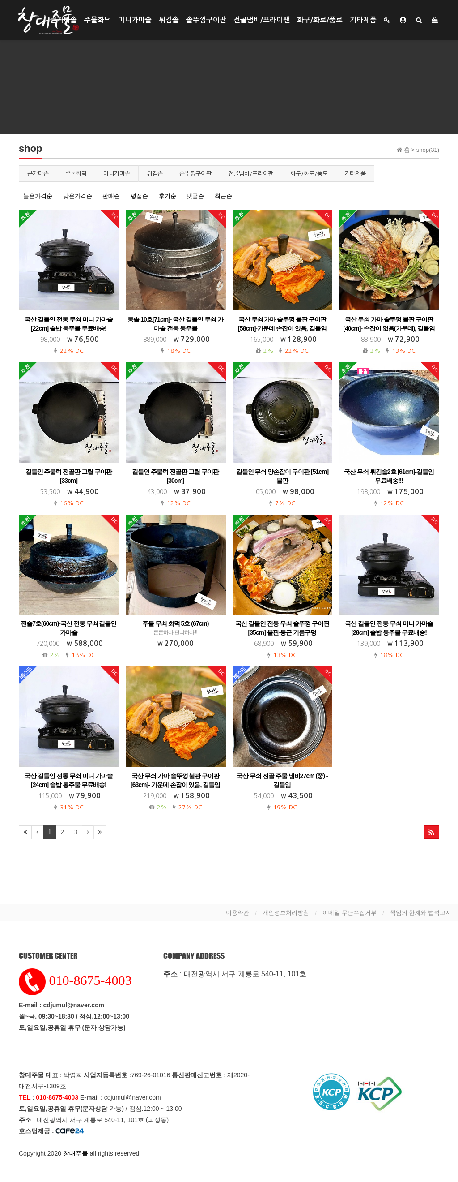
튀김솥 (169, 20)
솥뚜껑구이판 (206, 20)
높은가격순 (37, 196)
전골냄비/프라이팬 (261, 20)
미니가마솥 (135, 20)
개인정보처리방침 (286, 912)
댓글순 (195, 196)
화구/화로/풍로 (320, 20)
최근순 (223, 196)
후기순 (167, 196)
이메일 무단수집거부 (349, 912)
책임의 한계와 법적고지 (420, 912)
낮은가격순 (77, 196)
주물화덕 (97, 20)
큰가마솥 (63, 20)
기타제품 (363, 20)
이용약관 (237, 912)
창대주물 (75, 1153)
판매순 (111, 196)
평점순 (139, 196)
